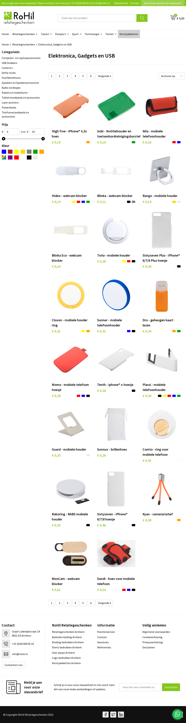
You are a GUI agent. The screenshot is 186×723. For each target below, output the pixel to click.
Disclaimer (148, 647)
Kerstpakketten (128, 34)
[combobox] (97, 18)
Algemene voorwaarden (156, 632)
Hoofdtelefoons (11, 77)
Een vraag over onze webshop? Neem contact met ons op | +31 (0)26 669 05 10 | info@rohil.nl (56, 3)
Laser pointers (10, 102)
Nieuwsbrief (121, 3)
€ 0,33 (56, 455)
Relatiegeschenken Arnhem (68, 632)
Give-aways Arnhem (63, 652)
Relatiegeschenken (23, 34)
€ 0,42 (147, 460)
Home (5, 44)
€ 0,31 (56, 331)
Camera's (7, 68)
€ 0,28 (101, 261)
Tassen (45, 34)
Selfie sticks (9, 72)
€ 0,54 (101, 590)
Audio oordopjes (11, 87)
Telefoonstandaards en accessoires (15, 114)
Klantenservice (106, 632)
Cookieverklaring (152, 637)
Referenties (104, 647)
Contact (135, 3)
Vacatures (103, 642)
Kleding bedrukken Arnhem (68, 642)
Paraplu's (60, 34)
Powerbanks (9, 107)
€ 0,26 (101, 455)
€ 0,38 (147, 520)
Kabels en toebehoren (15, 92)
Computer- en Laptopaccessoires (21, 58)
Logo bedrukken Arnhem (66, 657)
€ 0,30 (147, 266)
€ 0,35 (56, 525)
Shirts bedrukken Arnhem (67, 647)
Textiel (109, 34)
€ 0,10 (56, 142)
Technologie (92, 34)
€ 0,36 (101, 390)
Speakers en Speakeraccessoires (20, 82)
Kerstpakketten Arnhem (66, 663)
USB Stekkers (9, 63)
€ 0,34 (147, 331)
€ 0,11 (101, 201)
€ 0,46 (101, 525)
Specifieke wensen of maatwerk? (163, 3)
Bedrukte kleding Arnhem (67, 637)
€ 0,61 (56, 590)
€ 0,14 (56, 201)
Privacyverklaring (152, 642)
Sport (75, 34)
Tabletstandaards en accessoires (21, 97)
